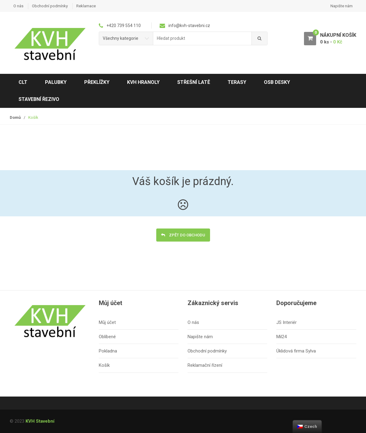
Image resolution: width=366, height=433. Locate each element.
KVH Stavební (40, 421)
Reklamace (86, 6)
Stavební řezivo (39, 99)
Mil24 (281, 336)
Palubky (56, 82)
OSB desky (277, 82)
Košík (104, 365)
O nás (18, 6)
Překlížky (96, 82)
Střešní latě (193, 82)
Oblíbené (107, 336)
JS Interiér (286, 322)
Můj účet (107, 322)
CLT (23, 82)
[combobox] (202, 38)
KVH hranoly (143, 82)
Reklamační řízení (205, 365)
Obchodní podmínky (50, 6)
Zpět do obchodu (186, 235)
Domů (15, 117)
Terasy (237, 82)
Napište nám (341, 6)
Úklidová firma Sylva (296, 351)
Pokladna (108, 351)
